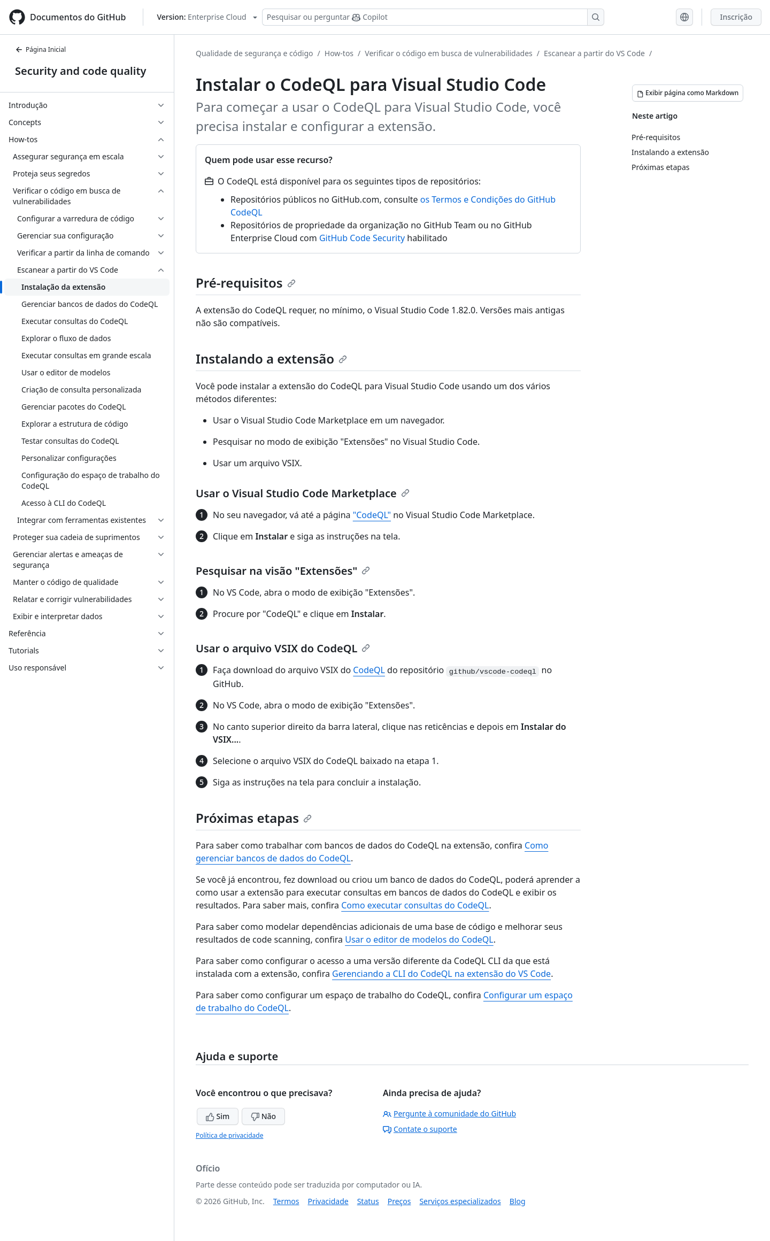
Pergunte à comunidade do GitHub (449, 1113)
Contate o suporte (420, 1129)
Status (368, 1201)
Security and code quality (80, 71)
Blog (518, 1201)
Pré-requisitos (246, 282)
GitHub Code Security (362, 238)
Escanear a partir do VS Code (594, 53)
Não (263, 1116)
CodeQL (369, 670)
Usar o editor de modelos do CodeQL (419, 939)
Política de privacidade (229, 1135)
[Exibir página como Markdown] (687, 93)
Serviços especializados (459, 1201)
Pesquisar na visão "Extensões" (283, 571)
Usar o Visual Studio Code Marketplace (303, 493)
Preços (399, 1201)
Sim (217, 1116)
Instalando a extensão (271, 358)
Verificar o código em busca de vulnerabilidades (448, 53)
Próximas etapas (254, 818)
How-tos (339, 53)
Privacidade (328, 1201)
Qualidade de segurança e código (254, 53)
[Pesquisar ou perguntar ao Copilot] (433, 17)
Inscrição (736, 17)
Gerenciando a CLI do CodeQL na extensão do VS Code (441, 974)
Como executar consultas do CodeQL (415, 905)
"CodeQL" (372, 515)
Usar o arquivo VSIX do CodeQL (283, 648)
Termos (286, 1201)
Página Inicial (40, 49)
